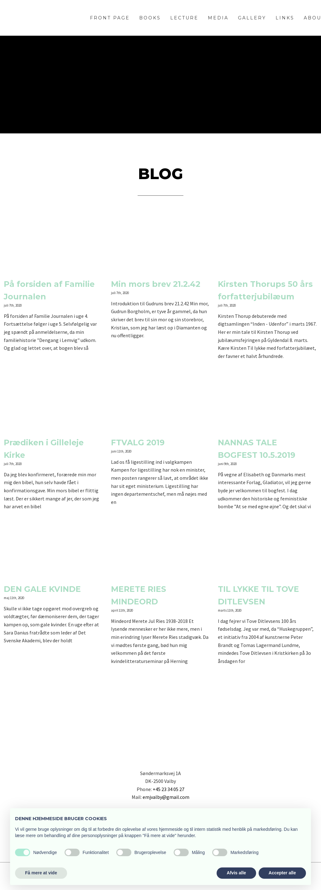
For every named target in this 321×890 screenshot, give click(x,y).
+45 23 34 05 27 (168, 789)
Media (218, 18)
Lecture (184, 18)
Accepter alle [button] (282, 872)
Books (150, 18)
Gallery (252, 18)
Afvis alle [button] (236, 872)
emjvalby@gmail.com (166, 797)
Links (285, 18)
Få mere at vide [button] (41, 872)
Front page (110, 18)
